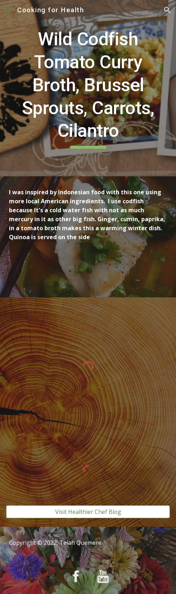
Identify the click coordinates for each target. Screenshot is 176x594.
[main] (88, 88)
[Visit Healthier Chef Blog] (88, 511)
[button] (8, 10)
